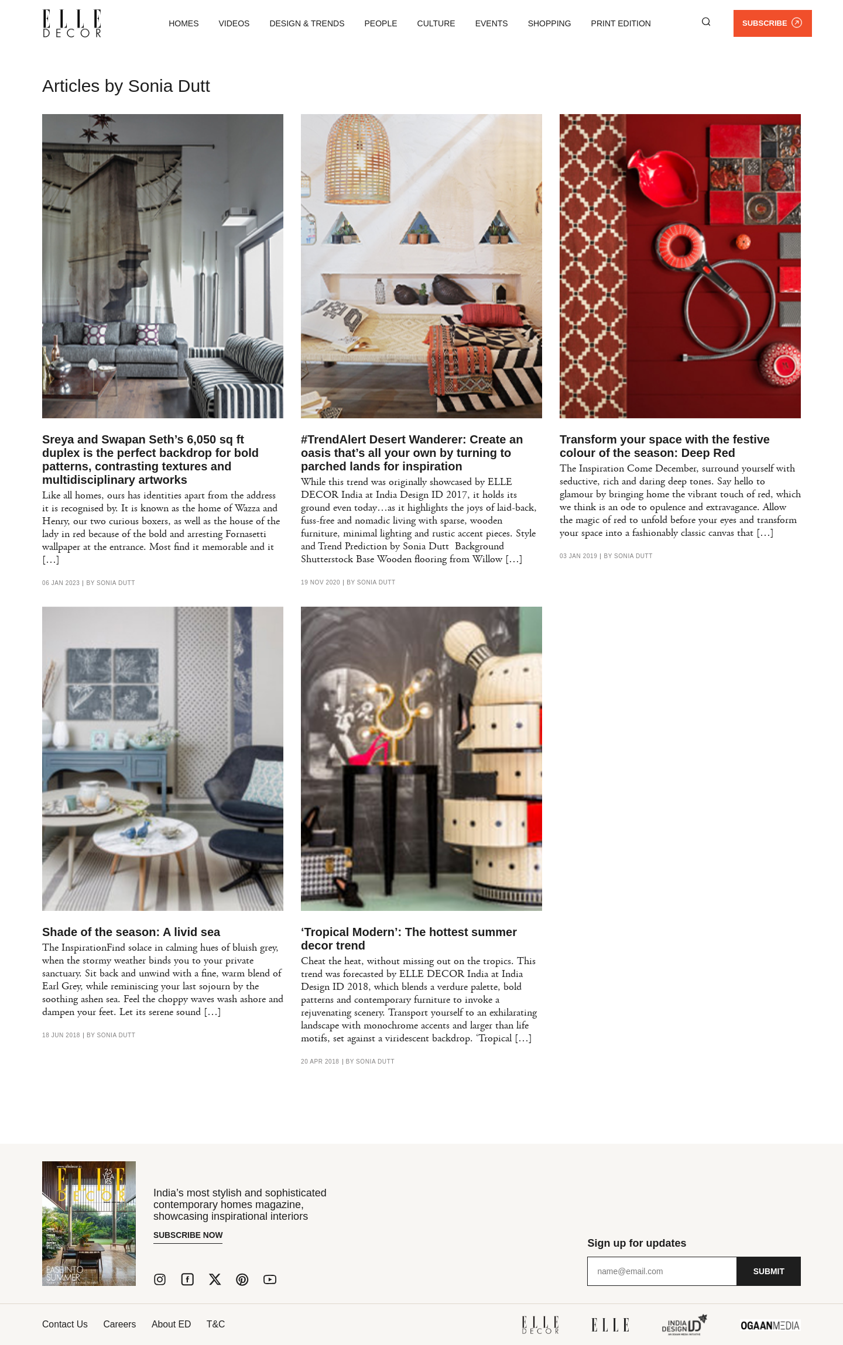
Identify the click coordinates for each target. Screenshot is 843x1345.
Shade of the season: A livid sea (131, 932)
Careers (122, 1324)
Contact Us (65, 1324)
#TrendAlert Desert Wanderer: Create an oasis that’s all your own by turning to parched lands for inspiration (412, 453)
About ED (177, 1324)
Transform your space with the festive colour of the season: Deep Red (665, 446)
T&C (224, 1324)
